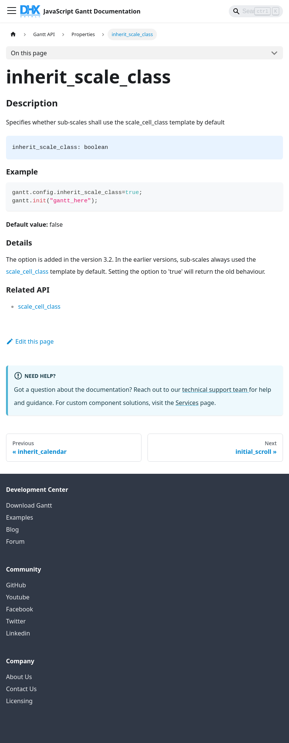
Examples (19, 517)
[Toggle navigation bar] (11, 11)
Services (187, 403)
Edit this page (30, 341)
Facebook (19, 609)
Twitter (16, 621)
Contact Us (21, 689)
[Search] (256, 11)
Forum (15, 541)
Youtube (17, 597)
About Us (19, 677)
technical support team (215, 389)
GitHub (16, 585)
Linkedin (18, 633)
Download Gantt (29, 505)
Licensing (19, 701)
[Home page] (13, 34)
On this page (29, 53)
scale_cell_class (27, 271)
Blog (12, 529)
